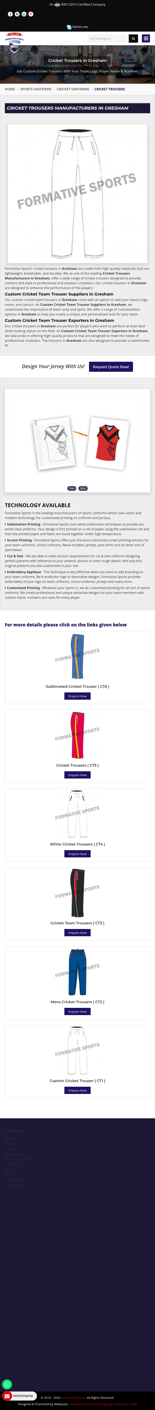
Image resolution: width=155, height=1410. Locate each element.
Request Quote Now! (111, 366)
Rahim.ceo (77, 27)
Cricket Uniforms (73, 89)
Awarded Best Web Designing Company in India (103, 1404)
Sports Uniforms (35, 89)
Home (10, 89)
